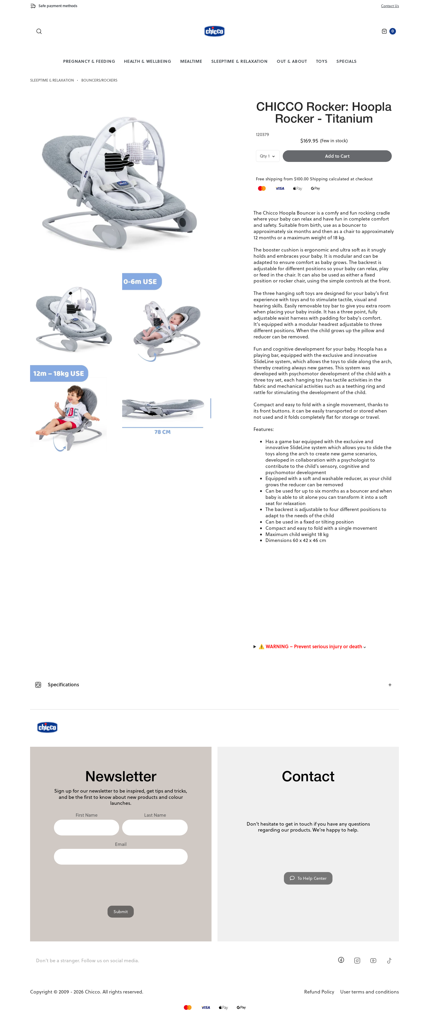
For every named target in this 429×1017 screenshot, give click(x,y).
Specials (346, 61)
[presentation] (120, 882)
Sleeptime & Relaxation (239, 61)
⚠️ (312, 646)
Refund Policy (319, 992)
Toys (322, 61)
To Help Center (308, 878)
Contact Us (390, 5)
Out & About (292, 61)
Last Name (155, 815)
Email (121, 844)
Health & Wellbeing (147, 61)
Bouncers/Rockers (99, 80)
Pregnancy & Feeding (89, 61)
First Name (86, 815)
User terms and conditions (369, 992)
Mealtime (191, 61)
